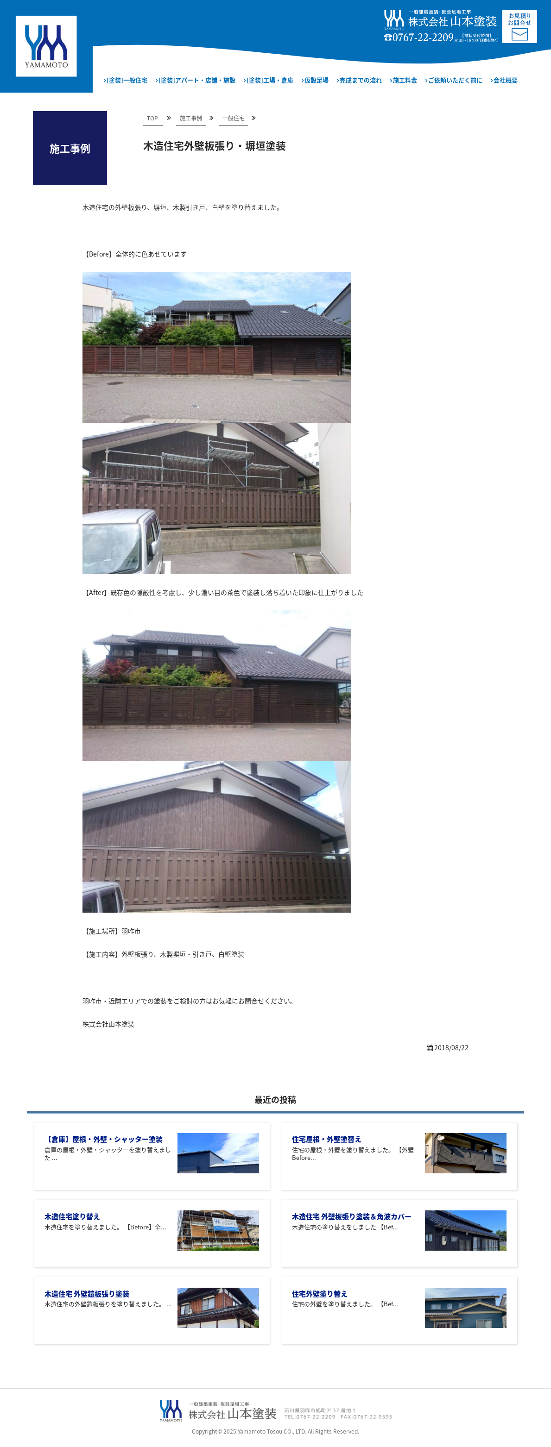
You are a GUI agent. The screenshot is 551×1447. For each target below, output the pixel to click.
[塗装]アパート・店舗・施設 (196, 79)
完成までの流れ (361, 79)
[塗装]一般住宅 (127, 79)
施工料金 (405, 79)
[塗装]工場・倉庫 (270, 79)
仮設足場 (316, 79)
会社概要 (506, 79)
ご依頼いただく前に (455, 79)
